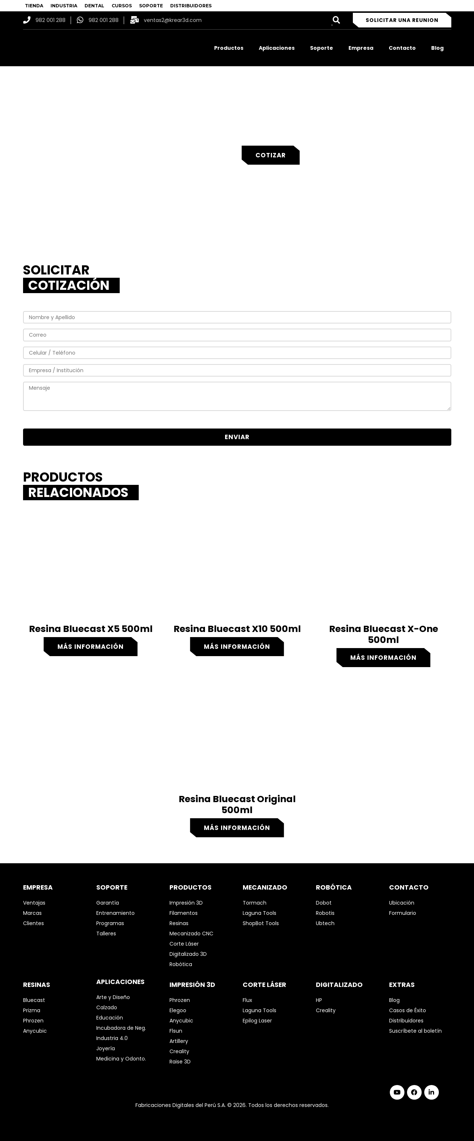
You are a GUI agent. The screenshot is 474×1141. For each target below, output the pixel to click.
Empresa (360, 48)
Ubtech (325, 923)
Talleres (106, 933)
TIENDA (34, 5)
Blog (437, 48)
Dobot (324, 902)
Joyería (105, 1048)
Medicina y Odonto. (121, 1058)
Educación (109, 1017)
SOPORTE (151, 5)
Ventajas (34, 902)
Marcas (32, 913)
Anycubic (35, 1031)
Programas (110, 923)
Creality (179, 1051)
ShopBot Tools (261, 923)
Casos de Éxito (407, 1010)
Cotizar (270, 155)
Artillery (178, 1041)
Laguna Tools (259, 913)
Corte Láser (184, 943)
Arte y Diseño (113, 997)
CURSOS (122, 5)
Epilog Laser (257, 1020)
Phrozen (33, 1020)
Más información (90, 646)
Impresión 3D (186, 902)
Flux (247, 1000)
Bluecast (34, 1000)
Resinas (179, 923)
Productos (228, 48)
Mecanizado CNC (191, 933)
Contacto (402, 48)
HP (319, 1000)
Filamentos (183, 913)
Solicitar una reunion (402, 20)
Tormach (254, 902)
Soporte (321, 48)
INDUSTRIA (64, 5)
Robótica (180, 964)
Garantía (107, 902)
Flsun (175, 1031)
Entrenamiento (115, 913)
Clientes (33, 923)
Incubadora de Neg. (121, 1028)
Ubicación (401, 902)
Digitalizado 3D (188, 954)
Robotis (325, 913)
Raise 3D (180, 1061)
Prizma (31, 1010)
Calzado (106, 1007)
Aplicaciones (277, 48)
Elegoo (177, 1010)
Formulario (402, 913)
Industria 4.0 (112, 1038)
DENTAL (94, 5)
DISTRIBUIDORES (191, 5)
